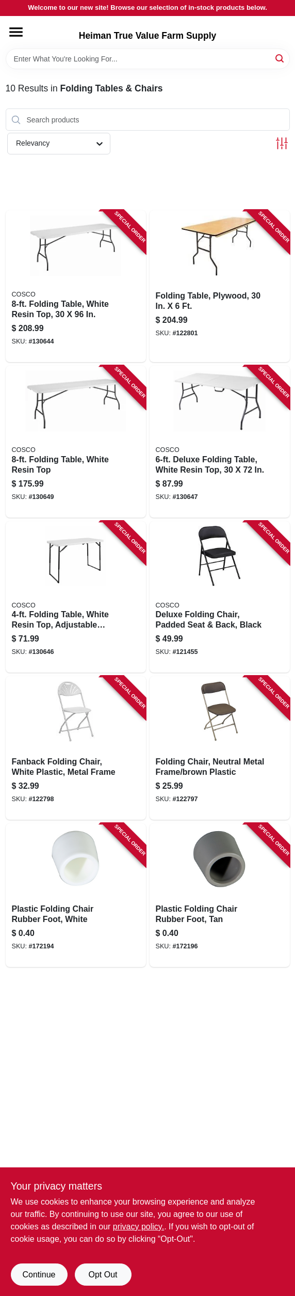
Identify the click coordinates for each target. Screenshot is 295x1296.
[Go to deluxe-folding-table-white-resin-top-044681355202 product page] (220, 442)
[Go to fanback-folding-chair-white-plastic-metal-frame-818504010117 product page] (76, 748)
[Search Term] (148, 59)
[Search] (280, 58)
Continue (38, 1274)
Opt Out (102, 1274)
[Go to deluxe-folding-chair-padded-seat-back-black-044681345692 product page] (220, 597)
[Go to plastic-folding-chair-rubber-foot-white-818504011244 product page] (76, 895)
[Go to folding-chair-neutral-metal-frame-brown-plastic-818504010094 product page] (220, 748)
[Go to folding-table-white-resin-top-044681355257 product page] (76, 442)
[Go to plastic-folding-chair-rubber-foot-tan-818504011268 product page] (220, 895)
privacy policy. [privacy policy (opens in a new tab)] (138, 1226)
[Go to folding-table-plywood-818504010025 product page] (220, 286)
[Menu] (16, 32)
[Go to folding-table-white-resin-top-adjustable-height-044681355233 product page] (76, 597)
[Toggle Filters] (282, 143)
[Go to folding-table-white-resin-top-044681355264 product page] (76, 286)
